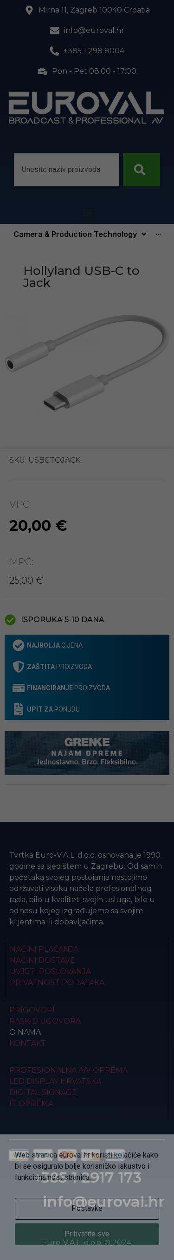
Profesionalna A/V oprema (68, 1070)
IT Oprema (31, 1103)
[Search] (141, 169)
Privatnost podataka (57, 982)
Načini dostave (42, 960)
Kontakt (27, 1043)
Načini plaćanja (44, 949)
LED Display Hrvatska (55, 1081)
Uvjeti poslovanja (50, 971)
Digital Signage (43, 1092)
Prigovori (32, 1009)
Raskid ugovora (45, 1021)
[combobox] (66, 169)
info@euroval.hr (104, 1201)
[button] (87, 212)
